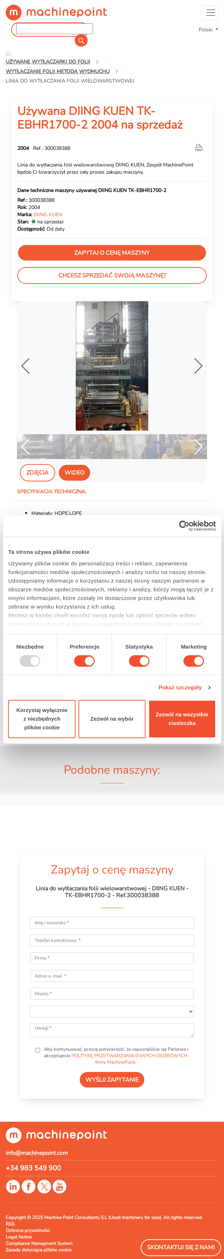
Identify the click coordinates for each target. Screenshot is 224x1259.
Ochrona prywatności (28, 1230)
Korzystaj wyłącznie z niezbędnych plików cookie (41, 719)
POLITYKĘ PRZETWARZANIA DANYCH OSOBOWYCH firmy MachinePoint (129, 1059)
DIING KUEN (48, 214)
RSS (10, 1224)
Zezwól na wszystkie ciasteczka (182, 719)
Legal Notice (19, 1237)
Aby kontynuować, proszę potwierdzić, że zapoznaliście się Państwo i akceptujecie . (115, 1056)
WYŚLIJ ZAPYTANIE (112, 1080)
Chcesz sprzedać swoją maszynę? (112, 276)
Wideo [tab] (74, 473)
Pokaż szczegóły (180, 687)
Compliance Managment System (39, 1243)
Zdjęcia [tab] (37, 473)
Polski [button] (206, 29)
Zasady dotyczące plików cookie (38, 1250)
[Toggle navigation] (209, 12)
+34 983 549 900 (33, 1168)
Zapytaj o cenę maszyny (112, 253)
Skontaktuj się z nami (181, 1247)
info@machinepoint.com (37, 1153)
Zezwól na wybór (111, 719)
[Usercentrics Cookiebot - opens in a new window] (184, 525)
